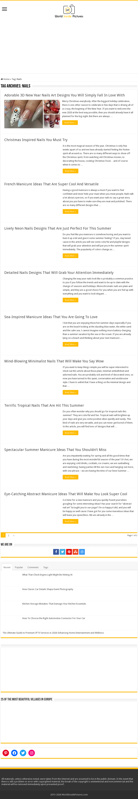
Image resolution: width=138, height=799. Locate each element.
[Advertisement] (69, 48)
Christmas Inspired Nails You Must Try (36, 139)
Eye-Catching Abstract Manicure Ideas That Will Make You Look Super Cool (65, 493)
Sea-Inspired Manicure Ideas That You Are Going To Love (51, 316)
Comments (33, 567)
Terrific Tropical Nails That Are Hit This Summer (44, 405)
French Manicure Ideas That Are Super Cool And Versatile (51, 184)
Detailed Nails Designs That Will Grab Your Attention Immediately (59, 272)
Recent (7, 567)
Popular (19, 567)
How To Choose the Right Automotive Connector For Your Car (53, 618)
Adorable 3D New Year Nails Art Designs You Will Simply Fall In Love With (64, 95)
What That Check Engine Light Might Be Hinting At (47, 574)
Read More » (70, 122)
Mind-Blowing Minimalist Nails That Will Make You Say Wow (54, 361)
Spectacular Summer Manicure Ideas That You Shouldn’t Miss (55, 449)
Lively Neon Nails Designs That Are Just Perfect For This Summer (57, 228)
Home (5, 79)
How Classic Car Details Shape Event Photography (47, 589)
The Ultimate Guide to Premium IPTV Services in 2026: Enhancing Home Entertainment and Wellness (53, 632)
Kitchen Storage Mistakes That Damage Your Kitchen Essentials (54, 603)
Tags (45, 567)
